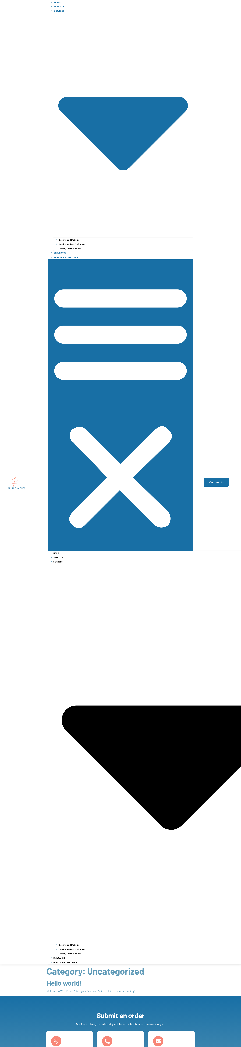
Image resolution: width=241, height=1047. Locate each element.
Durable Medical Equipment (72, 244)
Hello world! (64, 983)
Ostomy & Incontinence (70, 248)
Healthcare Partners (66, 257)
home (56, 553)
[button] (120, 405)
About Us (59, 7)
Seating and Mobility (69, 240)
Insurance (60, 253)
